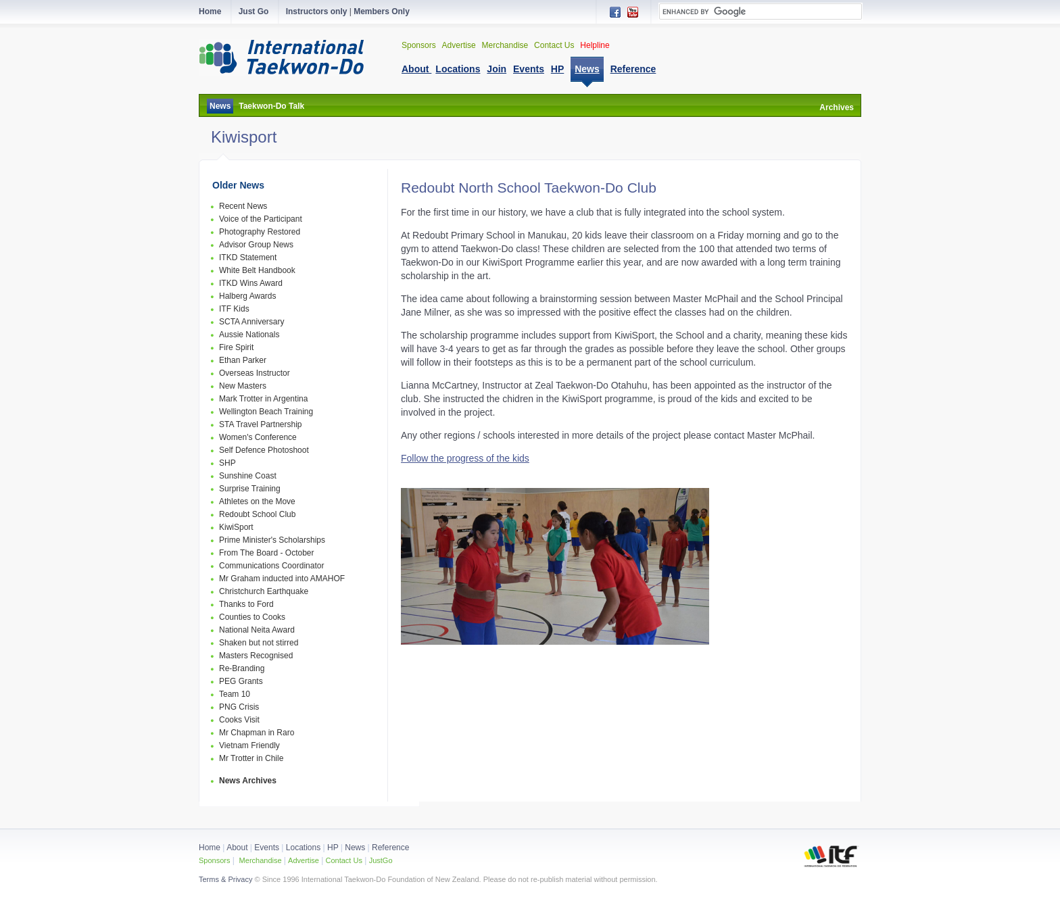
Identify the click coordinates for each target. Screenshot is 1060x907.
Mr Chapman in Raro (256, 732)
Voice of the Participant (260, 219)
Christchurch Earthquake (263, 591)
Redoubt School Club (257, 514)
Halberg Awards (247, 296)
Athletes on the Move (257, 501)
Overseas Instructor (254, 373)
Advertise (459, 45)
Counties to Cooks (252, 617)
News (220, 106)
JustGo (381, 860)
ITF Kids (234, 309)
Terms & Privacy (225, 879)
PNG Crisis (239, 707)
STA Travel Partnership (260, 424)
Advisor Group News (256, 244)
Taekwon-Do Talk (271, 106)
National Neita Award (257, 630)
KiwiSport (236, 527)
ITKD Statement (247, 257)
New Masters (242, 386)
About (238, 847)
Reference (390, 847)
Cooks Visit (239, 720)
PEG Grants (241, 681)
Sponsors (419, 45)
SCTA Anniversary (251, 321)
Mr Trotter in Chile (251, 758)
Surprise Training (250, 488)
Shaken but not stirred (258, 642)
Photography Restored (259, 232)
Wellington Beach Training (266, 411)
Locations (303, 847)
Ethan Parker (242, 360)
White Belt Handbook (257, 270)
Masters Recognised (256, 655)
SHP (227, 463)
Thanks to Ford (246, 604)
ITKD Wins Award (251, 283)
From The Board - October (266, 553)
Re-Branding (241, 668)
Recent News (243, 206)
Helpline (594, 45)
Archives (836, 107)
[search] (760, 11)
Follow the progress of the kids (465, 458)
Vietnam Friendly (249, 745)
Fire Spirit (236, 347)
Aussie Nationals (249, 334)
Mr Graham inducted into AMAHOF (282, 578)
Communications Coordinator (271, 565)
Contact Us (554, 45)
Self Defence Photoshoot (264, 450)
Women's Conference (258, 437)
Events (265, 847)
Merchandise (505, 45)
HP (332, 847)
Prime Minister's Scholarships (272, 540)
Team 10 (234, 694)
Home (209, 847)
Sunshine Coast (247, 476)
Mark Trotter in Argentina (263, 398)
